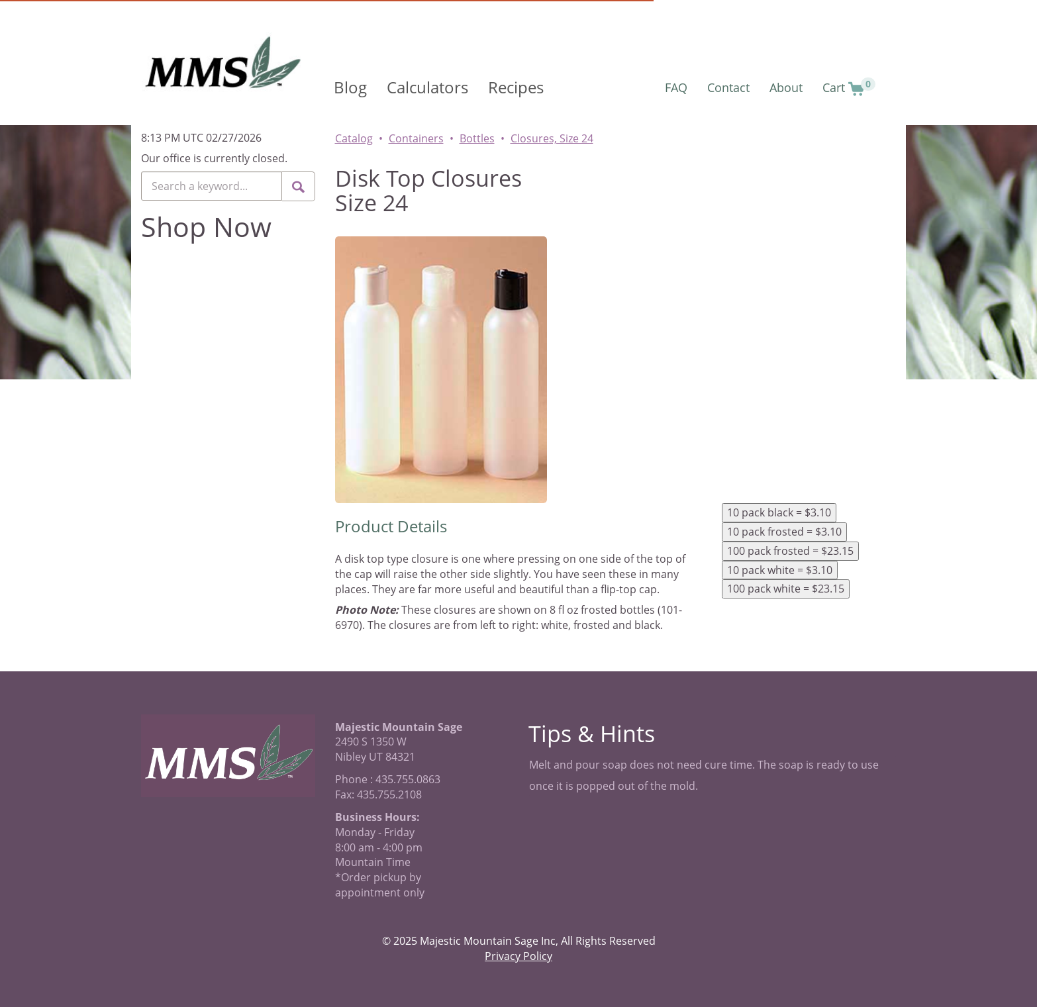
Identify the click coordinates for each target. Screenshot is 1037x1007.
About (786, 87)
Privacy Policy (518, 956)
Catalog (354, 138)
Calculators (427, 87)
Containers (416, 138)
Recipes (516, 87)
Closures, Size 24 (552, 138)
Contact (728, 87)
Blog (350, 87)
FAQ (676, 87)
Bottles (477, 138)
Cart (848, 87)
